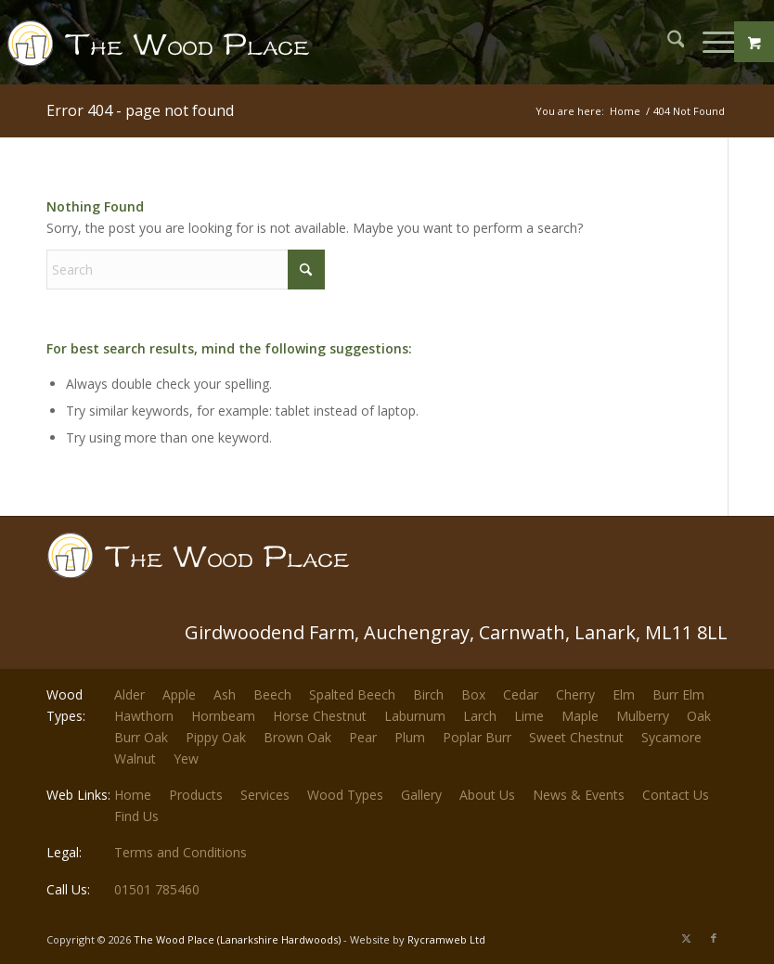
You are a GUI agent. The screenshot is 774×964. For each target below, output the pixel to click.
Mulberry (642, 716)
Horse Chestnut (320, 716)
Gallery (421, 794)
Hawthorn (144, 716)
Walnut (135, 758)
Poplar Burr (477, 737)
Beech (272, 694)
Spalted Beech (352, 694)
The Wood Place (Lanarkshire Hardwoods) (237, 939)
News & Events (579, 794)
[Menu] (709, 42)
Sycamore (671, 737)
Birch (428, 694)
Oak (699, 716)
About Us (487, 794)
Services (265, 794)
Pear (363, 737)
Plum (409, 737)
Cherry (575, 694)
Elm (624, 694)
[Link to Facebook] (714, 938)
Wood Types (345, 794)
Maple (580, 716)
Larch (480, 716)
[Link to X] (686, 938)
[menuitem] (667, 42)
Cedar (520, 694)
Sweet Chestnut (576, 737)
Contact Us (675, 794)
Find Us (136, 816)
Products (196, 794)
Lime (529, 716)
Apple (179, 694)
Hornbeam (223, 716)
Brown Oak (297, 737)
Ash (224, 694)
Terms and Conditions (180, 852)
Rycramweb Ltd (446, 939)
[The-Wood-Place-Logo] (164, 51)
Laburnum (414, 716)
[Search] (667, 42)
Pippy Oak (216, 737)
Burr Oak (141, 737)
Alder (129, 694)
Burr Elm (678, 694)
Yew (186, 758)
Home (132, 794)
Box (473, 694)
